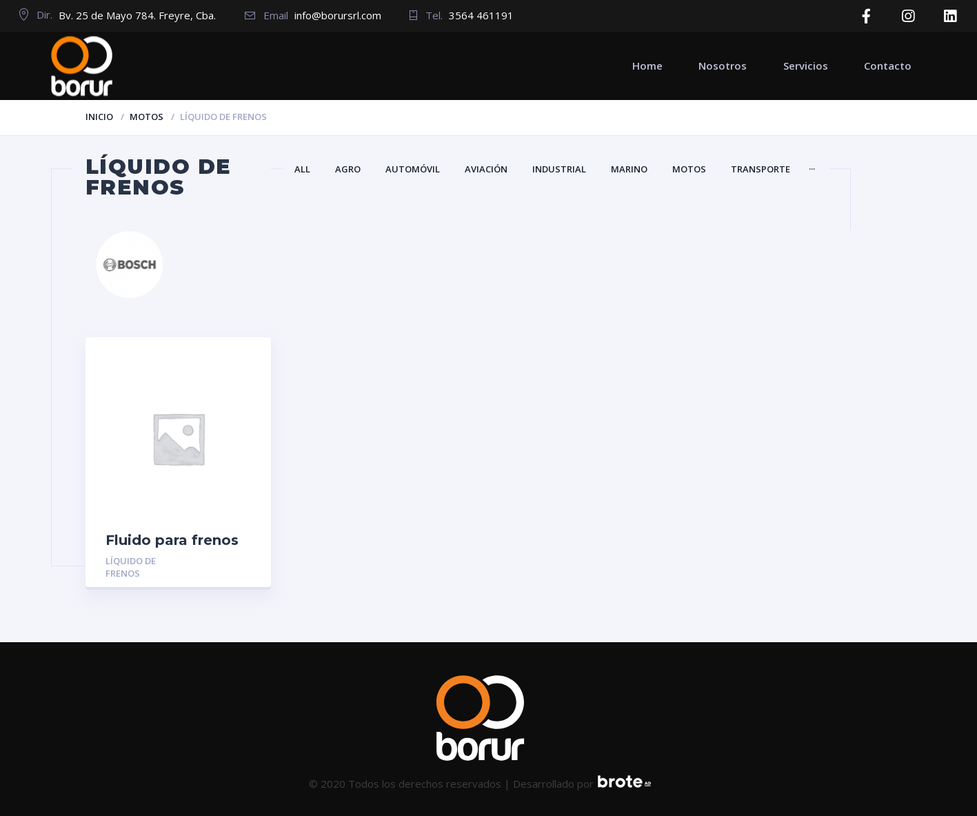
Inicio (99, 116)
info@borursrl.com (337, 15)
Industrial (559, 169)
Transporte (760, 169)
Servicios (805, 65)
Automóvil (412, 169)
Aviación (486, 169)
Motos (146, 116)
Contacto (887, 65)
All (302, 169)
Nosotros (722, 65)
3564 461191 (481, 15)
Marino (629, 169)
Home (647, 65)
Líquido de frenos (130, 567)
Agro (348, 169)
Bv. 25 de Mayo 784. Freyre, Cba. (137, 15)
